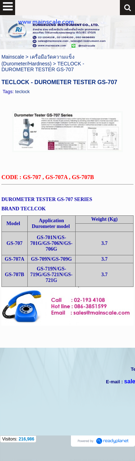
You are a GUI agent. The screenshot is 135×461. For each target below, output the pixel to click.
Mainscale (12, 57)
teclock (22, 91)
